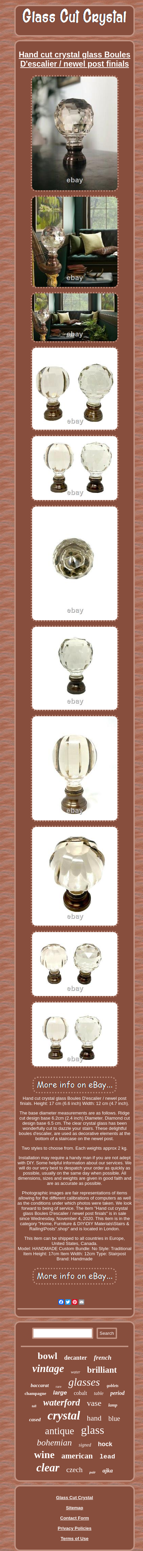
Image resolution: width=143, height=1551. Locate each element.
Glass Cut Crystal (74, 1497)
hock (105, 1444)
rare (58, 1386)
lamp (112, 1405)
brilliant (102, 1369)
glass (92, 1430)
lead (107, 1456)
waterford (61, 1402)
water (75, 1372)
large (60, 1392)
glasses (84, 1382)
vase (94, 1403)
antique (59, 1430)
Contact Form (74, 1518)
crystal (63, 1415)
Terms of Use (74, 1538)
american (77, 1456)
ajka (107, 1470)
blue (114, 1418)
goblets (113, 1385)
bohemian (54, 1443)
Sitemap (74, 1507)
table (98, 1393)
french (103, 1357)
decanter (75, 1357)
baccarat (40, 1385)
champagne (35, 1393)
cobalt (80, 1393)
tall (34, 1406)
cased (35, 1419)
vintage (48, 1368)
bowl (47, 1356)
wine (44, 1454)
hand (94, 1418)
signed (84, 1445)
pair (92, 1472)
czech (74, 1470)
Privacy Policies (74, 1528)
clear (47, 1468)
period (117, 1393)
